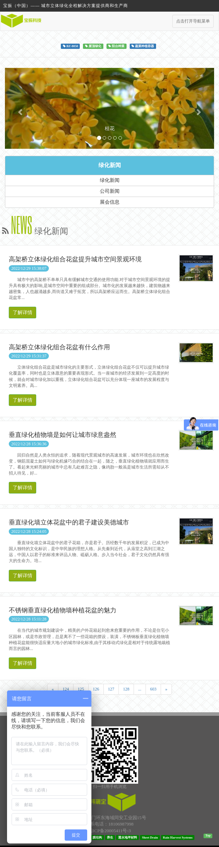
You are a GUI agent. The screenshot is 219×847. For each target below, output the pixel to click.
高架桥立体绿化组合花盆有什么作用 (59, 347)
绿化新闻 (109, 165)
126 (96, 689)
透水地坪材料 (127, 837)
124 (66, 689)
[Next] (166, 689)
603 (153, 689)
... (139, 689)
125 (81, 689)
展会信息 (110, 202)
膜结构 (97, 837)
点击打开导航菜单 (193, 21)
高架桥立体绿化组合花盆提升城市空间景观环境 (75, 259)
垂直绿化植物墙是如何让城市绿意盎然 (62, 434)
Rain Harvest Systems (178, 837)
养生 (110, 837)
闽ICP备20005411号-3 (109, 830)
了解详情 (22, 312)
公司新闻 (110, 191)
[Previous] (52, 689)
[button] (20, 108)
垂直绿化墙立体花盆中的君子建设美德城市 (69, 522)
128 (126, 689)
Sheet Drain (150, 837)
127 (111, 689)
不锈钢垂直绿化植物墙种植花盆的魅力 (62, 610)
